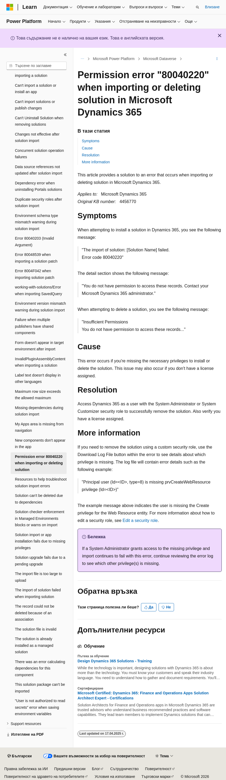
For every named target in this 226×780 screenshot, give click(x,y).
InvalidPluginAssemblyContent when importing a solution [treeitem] (40, 362)
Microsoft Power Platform (114, 59)
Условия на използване (115, 776)
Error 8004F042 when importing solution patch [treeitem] (34, 274)
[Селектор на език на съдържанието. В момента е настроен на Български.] (19, 756)
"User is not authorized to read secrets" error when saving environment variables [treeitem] (40, 707)
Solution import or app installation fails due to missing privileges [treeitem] (40, 541)
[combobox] (36, 66)
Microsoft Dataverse (159, 59)
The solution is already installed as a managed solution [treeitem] (34, 645)
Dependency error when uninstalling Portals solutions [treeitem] (38, 186)
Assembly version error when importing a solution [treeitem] (39, 72)
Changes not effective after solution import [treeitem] (37, 137)
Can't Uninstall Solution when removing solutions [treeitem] (39, 121)
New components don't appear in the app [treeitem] (40, 443)
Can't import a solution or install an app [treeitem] (35, 88)
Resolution (90, 155)
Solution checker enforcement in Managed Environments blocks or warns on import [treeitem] (39, 518)
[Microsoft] (9, 7)
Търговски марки (156, 776)
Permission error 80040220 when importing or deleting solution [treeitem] (39, 463)
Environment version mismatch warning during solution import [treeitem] (40, 306)
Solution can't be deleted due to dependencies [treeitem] (39, 498)
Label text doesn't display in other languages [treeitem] (38, 378)
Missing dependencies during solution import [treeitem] (39, 411)
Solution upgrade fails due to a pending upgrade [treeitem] (40, 560)
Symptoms (90, 141)
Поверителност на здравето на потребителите (44, 776)
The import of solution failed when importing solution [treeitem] (38, 593)
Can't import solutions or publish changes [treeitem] (35, 105)
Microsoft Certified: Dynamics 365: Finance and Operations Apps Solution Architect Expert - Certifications (143, 695)
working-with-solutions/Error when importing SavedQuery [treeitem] (38, 290)
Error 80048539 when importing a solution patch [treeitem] (36, 257)
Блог (96, 769)
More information (96, 162)
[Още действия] (217, 59)
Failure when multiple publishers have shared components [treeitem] (34, 326)
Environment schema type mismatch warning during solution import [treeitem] (36, 222)
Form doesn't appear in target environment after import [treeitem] (39, 345)
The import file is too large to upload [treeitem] (38, 577)
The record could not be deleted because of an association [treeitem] (34, 612)
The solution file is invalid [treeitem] (36, 629)
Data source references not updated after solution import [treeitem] (38, 170)
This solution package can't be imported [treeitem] (40, 687)
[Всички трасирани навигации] (82, 59)
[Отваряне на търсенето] (197, 7)
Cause (87, 148)
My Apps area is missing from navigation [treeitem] (39, 427)
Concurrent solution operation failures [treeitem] (39, 153)
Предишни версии (69, 769)
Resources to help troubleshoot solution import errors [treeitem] (41, 482)
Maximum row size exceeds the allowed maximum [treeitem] (38, 394)
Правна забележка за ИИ (26, 769)
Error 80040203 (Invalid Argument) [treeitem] (34, 241)
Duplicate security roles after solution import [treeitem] (38, 202)
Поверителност (158, 769)
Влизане (212, 7)
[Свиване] (65, 55)
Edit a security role (140, 520)
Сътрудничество (124, 769)
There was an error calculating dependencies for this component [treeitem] (40, 668)
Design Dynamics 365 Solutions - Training (115, 661)
